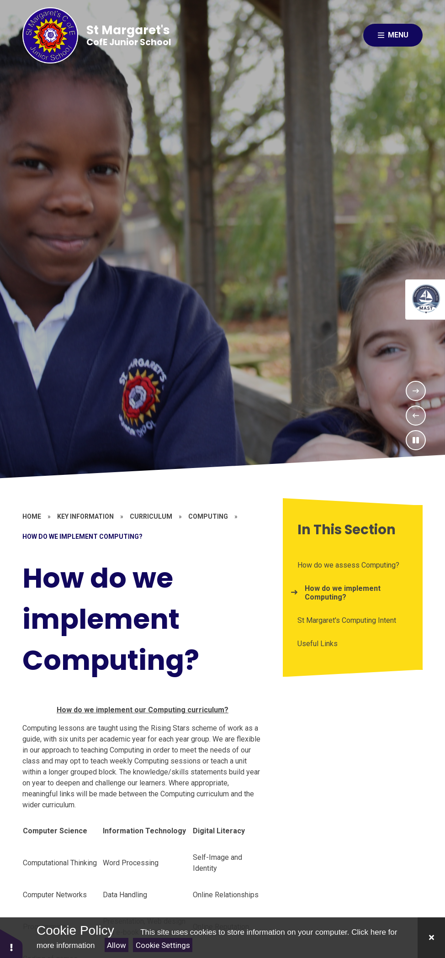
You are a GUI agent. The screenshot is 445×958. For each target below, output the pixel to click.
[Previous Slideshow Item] (416, 415)
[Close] (431, 937)
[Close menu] (393, 35)
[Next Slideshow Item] (416, 391)
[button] (11, 943)
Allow (116, 945)
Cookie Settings (163, 945)
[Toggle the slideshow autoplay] (416, 440)
